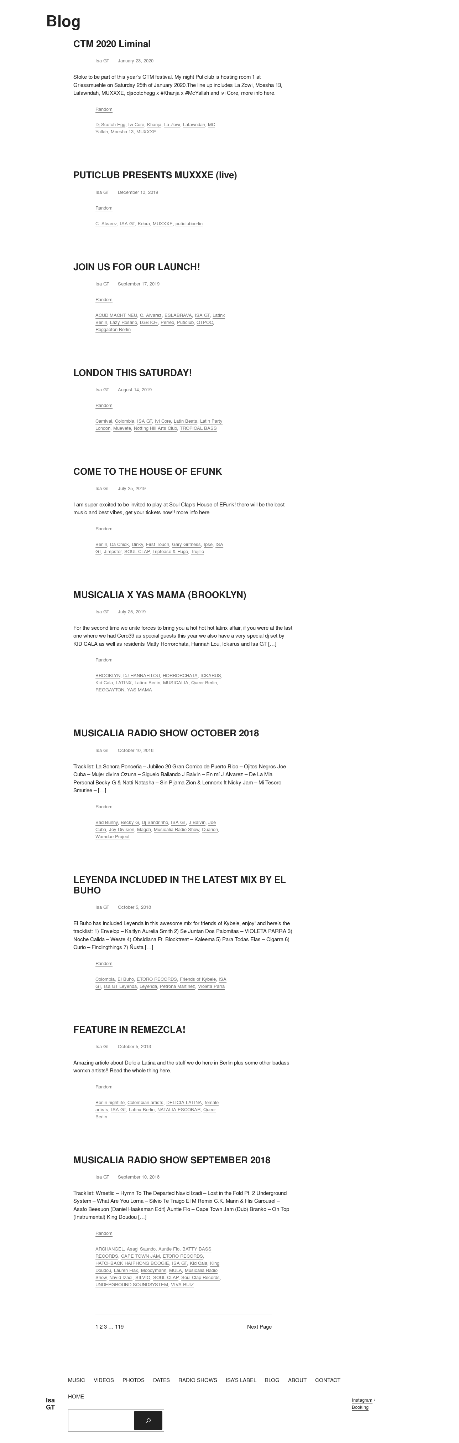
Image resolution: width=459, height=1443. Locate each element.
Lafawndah (194, 124)
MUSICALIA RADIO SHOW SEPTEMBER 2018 (171, 1160)
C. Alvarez (106, 223)
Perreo (167, 322)
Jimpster (112, 551)
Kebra (144, 223)
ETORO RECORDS (157, 979)
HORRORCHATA (180, 675)
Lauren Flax (126, 1270)
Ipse (208, 544)
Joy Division (121, 829)
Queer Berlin (204, 682)
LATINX (124, 682)
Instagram (362, 1400)
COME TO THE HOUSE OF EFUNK (147, 471)
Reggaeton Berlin (113, 329)
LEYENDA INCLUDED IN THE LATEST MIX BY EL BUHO (179, 884)
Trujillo (197, 551)
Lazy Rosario (123, 322)
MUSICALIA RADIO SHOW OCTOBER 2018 (166, 733)
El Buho (126, 979)
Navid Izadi (120, 1277)
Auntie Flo (168, 1249)
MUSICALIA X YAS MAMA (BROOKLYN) (159, 594)
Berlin (101, 544)
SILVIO (142, 1277)
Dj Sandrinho (155, 822)
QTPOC (205, 322)
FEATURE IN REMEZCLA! (129, 1029)
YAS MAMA (139, 689)
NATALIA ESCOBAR (178, 1109)
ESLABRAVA (178, 315)
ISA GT (127, 223)
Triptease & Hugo (170, 551)
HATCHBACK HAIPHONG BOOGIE (132, 1263)
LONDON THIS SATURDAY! (132, 372)
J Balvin (197, 822)
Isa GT (50, 1404)
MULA (175, 1270)
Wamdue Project (112, 836)
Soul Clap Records (200, 1277)
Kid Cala (104, 682)
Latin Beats (185, 421)
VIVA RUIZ (182, 1284)
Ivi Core (136, 124)
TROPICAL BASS (198, 428)
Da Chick (119, 544)
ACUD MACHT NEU (116, 315)
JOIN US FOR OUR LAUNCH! (136, 267)
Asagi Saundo (141, 1249)
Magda (144, 829)
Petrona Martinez (177, 986)
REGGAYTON (109, 689)
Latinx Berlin (147, 682)
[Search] (148, 1420)
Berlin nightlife (110, 1102)
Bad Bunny (106, 822)
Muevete (122, 428)
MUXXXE (146, 131)
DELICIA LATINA (184, 1102)
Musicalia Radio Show (176, 829)
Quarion (210, 829)
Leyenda (148, 986)
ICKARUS (210, 675)
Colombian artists (145, 1102)
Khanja (154, 124)
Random (104, 109)
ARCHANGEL (109, 1249)
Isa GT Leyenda (120, 986)
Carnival (103, 421)
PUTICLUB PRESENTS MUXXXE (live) (155, 175)
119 (119, 1326)
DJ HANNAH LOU (141, 675)
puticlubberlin (189, 223)
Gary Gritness (186, 544)
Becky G (130, 822)
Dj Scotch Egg (110, 124)
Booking (360, 1407)
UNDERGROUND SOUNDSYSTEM (131, 1284)
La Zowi (172, 124)
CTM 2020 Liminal (112, 43)
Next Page (259, 1326)
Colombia (124, 421)
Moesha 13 (122, 131)
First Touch (157, 544)
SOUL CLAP (137, 551)
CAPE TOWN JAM (140, 1256)
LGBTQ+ (149, 322)
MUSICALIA (175, 682)
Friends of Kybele (198, 979)
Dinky (137, 544)
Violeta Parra (211, 986)
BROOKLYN (107, 675)
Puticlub (185, 322)
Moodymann (153, 1270)
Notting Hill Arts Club (155, 428)
